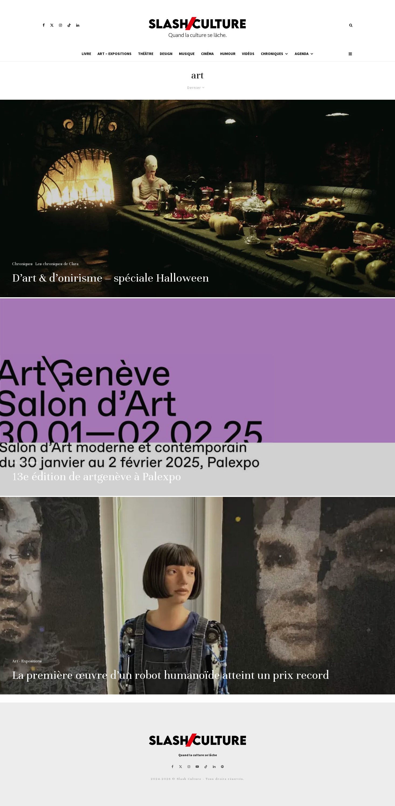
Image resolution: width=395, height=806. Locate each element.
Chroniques (272, 53)
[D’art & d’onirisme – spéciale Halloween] (197, 198)
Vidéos (248, 53)
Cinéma (207, 53)
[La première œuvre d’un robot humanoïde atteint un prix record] (197, 598)
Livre (86, 53)
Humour (227, 53)
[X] (51, 25)
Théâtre (145, 53)
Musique (187, 53)
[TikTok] (69, 25)
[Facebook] (43, 25)
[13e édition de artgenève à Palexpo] (197, 399)
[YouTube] (197, 766)
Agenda (302, 53)
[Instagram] (60, 25)
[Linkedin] (78, 25)
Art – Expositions (114, 53)
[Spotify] (222, 766)
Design (166, 53)
